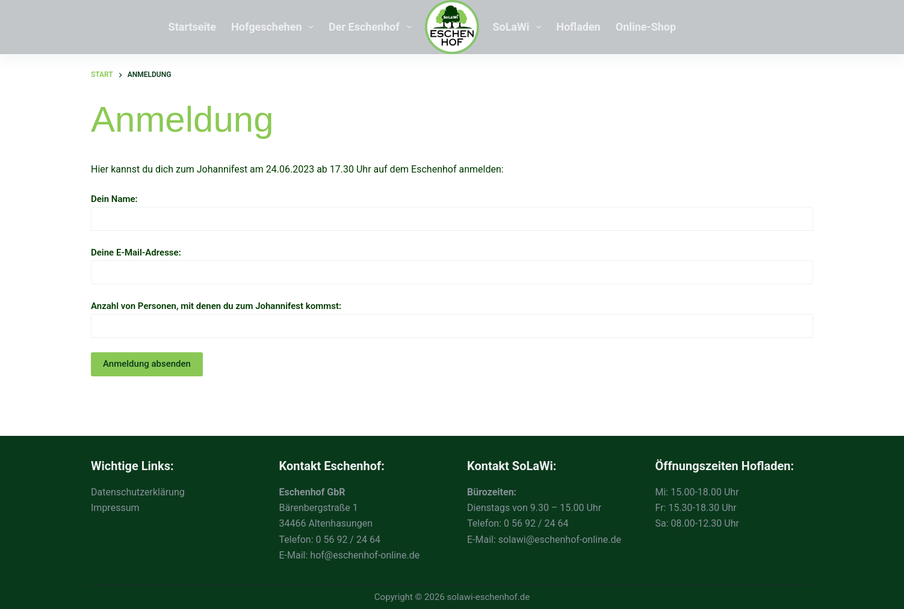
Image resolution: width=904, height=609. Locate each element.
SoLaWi (519, 27)
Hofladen (578, 26)
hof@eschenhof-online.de (364, 555)
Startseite (192, 26)
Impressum (115, 507)
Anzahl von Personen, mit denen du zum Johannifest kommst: (452, 316)
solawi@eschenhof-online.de (559, 539)
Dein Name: (452, 209)
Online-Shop (646, 26)
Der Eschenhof (372, 27)
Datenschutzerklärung (138, 492)
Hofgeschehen (274, 27)
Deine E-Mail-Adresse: (452, 262)
